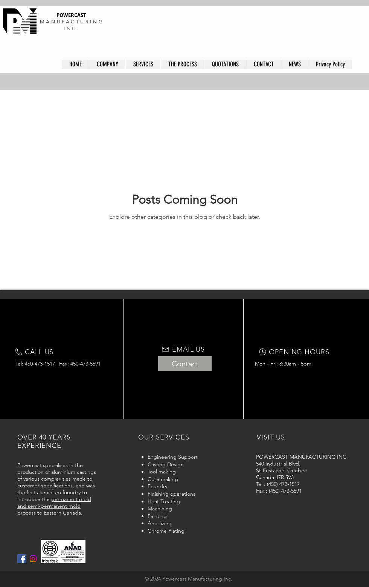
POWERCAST (71, 15)
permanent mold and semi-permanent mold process (54, 506)
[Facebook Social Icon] (21, 558)
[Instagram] (33, 558)
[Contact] (185, 363)
